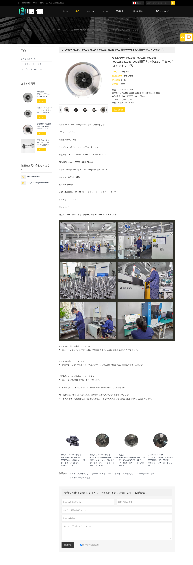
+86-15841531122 (56, 2)
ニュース (90, 11)
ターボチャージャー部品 (80, 478)
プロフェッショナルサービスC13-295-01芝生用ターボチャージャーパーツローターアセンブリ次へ (44, 142)
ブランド (116, 71)
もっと (41, 101)
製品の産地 (117, 75)
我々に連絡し (138, 11)
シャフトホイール (28, 59)
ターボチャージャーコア (44, 30)
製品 (77, 11)
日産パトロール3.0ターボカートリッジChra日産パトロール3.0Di (44, 110)
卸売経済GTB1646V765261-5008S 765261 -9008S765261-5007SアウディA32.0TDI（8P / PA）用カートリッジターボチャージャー (44, 94)
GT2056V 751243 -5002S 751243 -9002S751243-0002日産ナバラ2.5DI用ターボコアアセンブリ (44, 126)
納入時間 (116, 79)
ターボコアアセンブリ (79, 474)
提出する (68, 546)
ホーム (65, 11)
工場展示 (119, 11)
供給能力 (116, 84)
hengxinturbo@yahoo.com (33, 2)
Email (118, 109)
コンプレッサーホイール (31, 69)
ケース (105, 11)
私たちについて (162, 11)
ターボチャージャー (145, 474)
